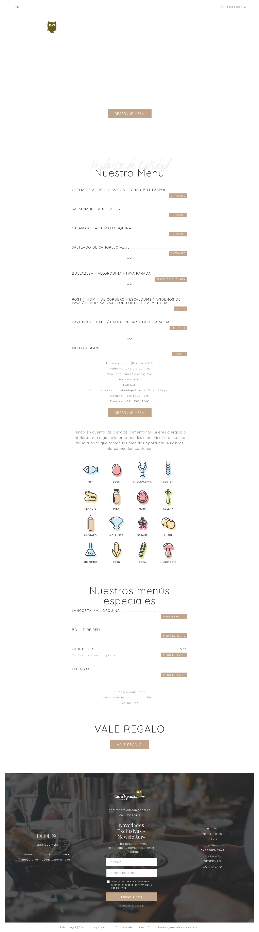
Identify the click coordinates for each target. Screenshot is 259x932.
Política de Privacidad (131, 905)
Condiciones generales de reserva (174, 927)
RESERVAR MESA (129, 114)
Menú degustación (142, 25)
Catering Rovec (142, 34)
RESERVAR (212, 861)
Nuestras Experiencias (98, 34)
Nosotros (108, 25)
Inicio (86, 25)
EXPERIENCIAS (212, 850)
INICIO (212, 828)
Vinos (173, 25)
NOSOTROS (212, 834)
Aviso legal (67, 927)
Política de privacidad (96, 927)
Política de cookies (130, 927)
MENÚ (212, 839)
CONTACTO (212, 866)
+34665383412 (235, 6)
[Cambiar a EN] (17, 7)
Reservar (172, 34)
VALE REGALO (129, 745)
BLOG (212, 855)
